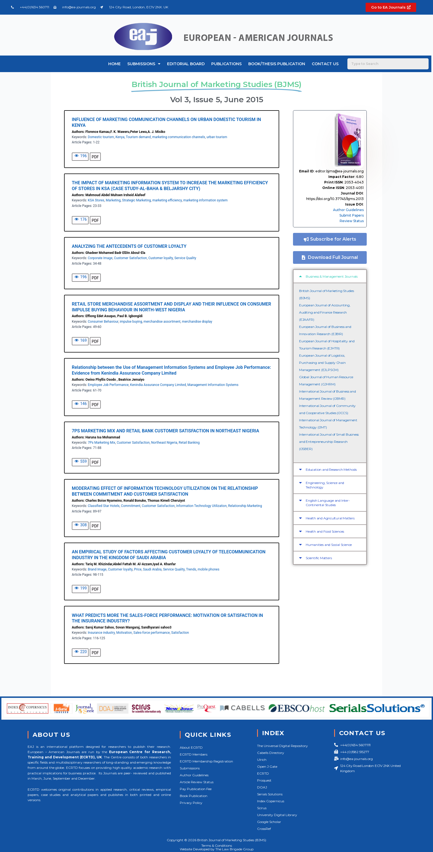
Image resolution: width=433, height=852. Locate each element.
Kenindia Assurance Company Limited (158, 385)
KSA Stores (96, 200)
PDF (95, 157)
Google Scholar (269, 822)
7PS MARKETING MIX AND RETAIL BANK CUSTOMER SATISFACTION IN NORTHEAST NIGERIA (165, 430)
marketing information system (205, 200)
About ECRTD (191, 747)
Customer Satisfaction (130, 258)
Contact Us (325, 63)
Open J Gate (267, 766)
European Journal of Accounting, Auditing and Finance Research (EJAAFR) (324, 312)
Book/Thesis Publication (276, 63)
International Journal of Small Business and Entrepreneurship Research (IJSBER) (329, 441)
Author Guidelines (348, 210)
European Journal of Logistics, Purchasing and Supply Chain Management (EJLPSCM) (322, 362)
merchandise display (197, 322)
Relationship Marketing (245, 506)
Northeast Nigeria (164, 443)
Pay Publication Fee (196, 789)
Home (114, 63)
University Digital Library (277, 815)
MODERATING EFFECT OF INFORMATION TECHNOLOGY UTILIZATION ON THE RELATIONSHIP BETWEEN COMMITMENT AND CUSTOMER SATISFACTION (165, 491)
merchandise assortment (162, 322)
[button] (330, 276)
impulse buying (131, 322)
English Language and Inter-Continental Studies (328, 502)
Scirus (261, 808)
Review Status (352, 221)
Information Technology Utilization (201, 506)
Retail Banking (189, 443)
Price (137, 569)
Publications (226, 63)
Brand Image (97, 569)
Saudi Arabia (152, 569)
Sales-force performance (151, 633)
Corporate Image (100, 258)
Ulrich (261, 760)
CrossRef (264, 829)
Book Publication (193, 796)
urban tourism (217, 137)
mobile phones (209, 569)
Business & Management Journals (332, 276)
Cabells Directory (270, 753)
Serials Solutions (269, 794)
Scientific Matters (319, 558)
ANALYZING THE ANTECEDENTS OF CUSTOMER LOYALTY (129, 246)
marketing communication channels (178, 137)
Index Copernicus (270, 801)
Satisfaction (180, 633)
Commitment (130, 506)
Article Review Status (196, 782)
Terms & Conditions (216, 845)
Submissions (143, 64)
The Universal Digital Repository (282, 746)
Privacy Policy (191, 803)
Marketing (113, 200)
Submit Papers (351, 215)
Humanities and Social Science (329, 545)
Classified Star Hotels (104, 506)
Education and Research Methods (331, 469)
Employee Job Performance (108, 385)
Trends (191, 569)
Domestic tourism (101, 137)
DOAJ (262, 787)
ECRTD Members (193, 754)
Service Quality (185, 258)
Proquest (264, 780)
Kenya (119, 137)
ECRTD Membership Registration (206, 761)
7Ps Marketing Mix (101, 443)
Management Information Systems (213, 385)
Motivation (124, 633)
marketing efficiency (167, 200)
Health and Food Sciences (325, 531)
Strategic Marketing (136, 200)
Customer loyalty (160, 258)
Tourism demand (138, 137)
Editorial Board (186, 63)
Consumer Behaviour (103, 322)
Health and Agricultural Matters (330, 518)
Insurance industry (101, 633)
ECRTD (263, 773)
